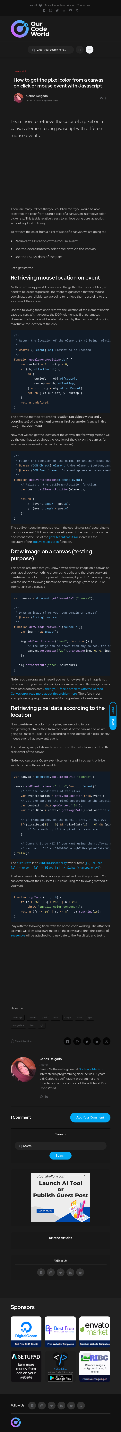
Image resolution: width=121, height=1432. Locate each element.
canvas (32, 1017)
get (90, 1017)
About (71, 5)
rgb (42, 1025)
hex (32, 1025)
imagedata (18, 1025)
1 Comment (21, 1117)
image (68, 1017)
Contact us (83, 5)
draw (79, 1017)
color (55, 1017)
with (36, 5)
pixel (44, 1017)
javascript (18, 1017)
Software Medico (90, 1069)
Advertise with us (55, 5)
